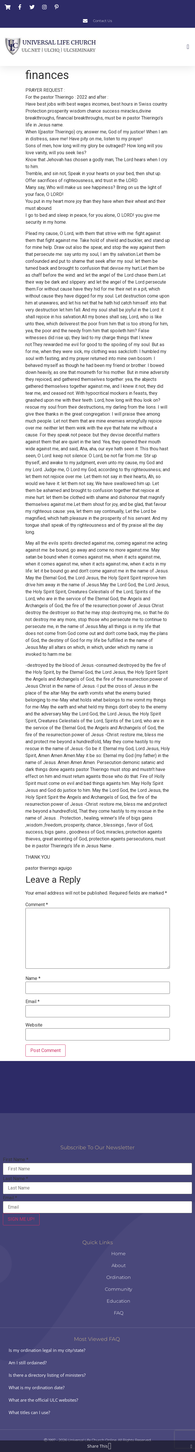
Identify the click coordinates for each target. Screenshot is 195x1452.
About (119, 1265)
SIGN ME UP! (21, 1219)
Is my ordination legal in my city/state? (47, 1350)
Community (118, 1289)
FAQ (118, 1313)
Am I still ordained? (28, 1362)
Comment (36, 904)
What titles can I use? (29, 1412)
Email (32, 1001)
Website (33, 1025)
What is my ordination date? (36, 1387)
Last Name (15, 1178)
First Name (15, 1159)
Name (32, 978)
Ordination (118, 1277)
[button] (188, 47)
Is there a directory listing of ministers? (47, 1375)
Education (118, 1301)
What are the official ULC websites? (43, 1400)
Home (118, 1253)
